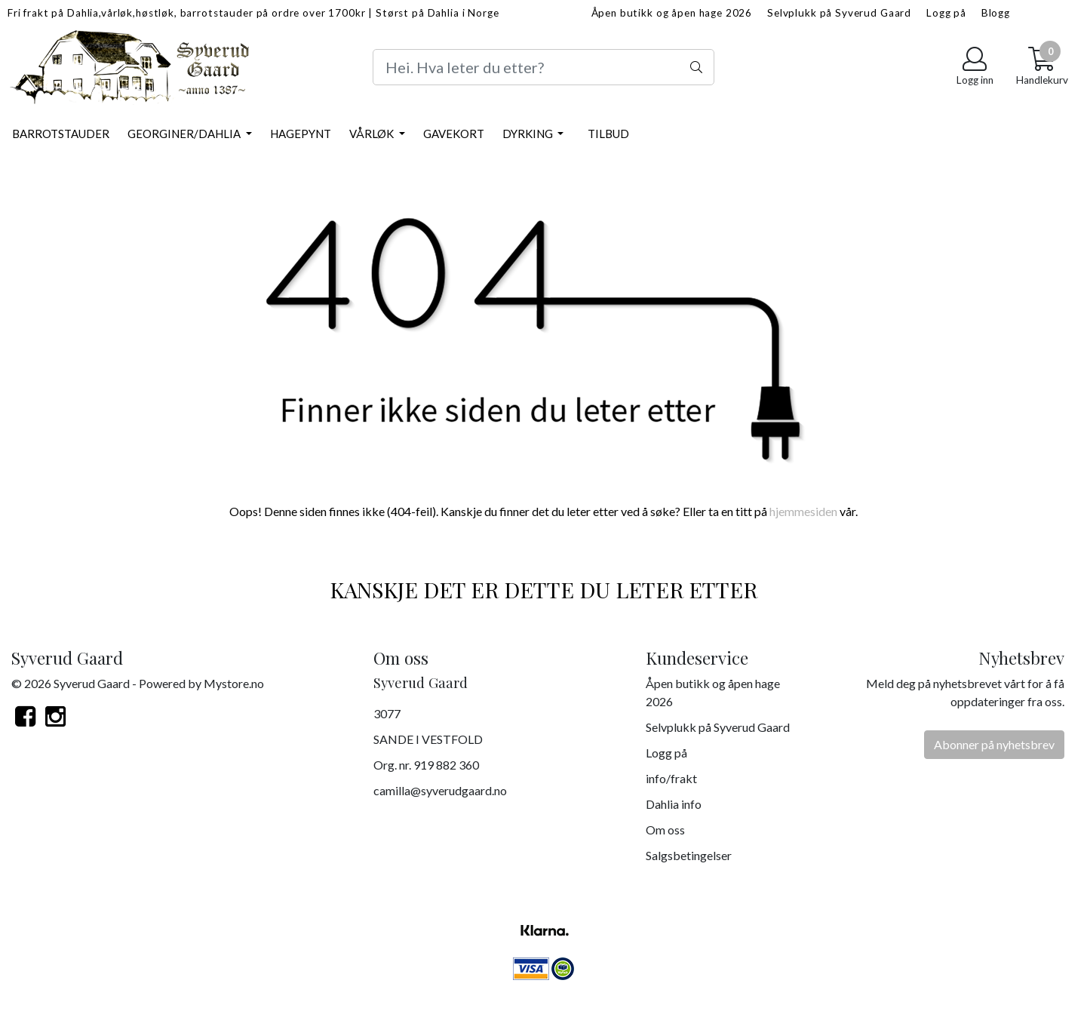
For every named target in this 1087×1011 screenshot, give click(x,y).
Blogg (995, 13)
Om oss (665, 829)
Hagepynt (300, 133)
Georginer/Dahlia (185, 133)
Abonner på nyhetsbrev (994, 744)
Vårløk (372, 133)
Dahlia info (674, 804)
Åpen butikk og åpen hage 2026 (672, 13)
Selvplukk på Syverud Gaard (839, 13)
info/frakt (671, 778)
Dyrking (528, 133)
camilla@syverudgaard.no (440, 790)
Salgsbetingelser (689, 855)
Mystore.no (234, 683)
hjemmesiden (803, 511)
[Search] (544, 67)
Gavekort (453, 133)
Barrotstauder (60, 133)
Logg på (946, 13)
